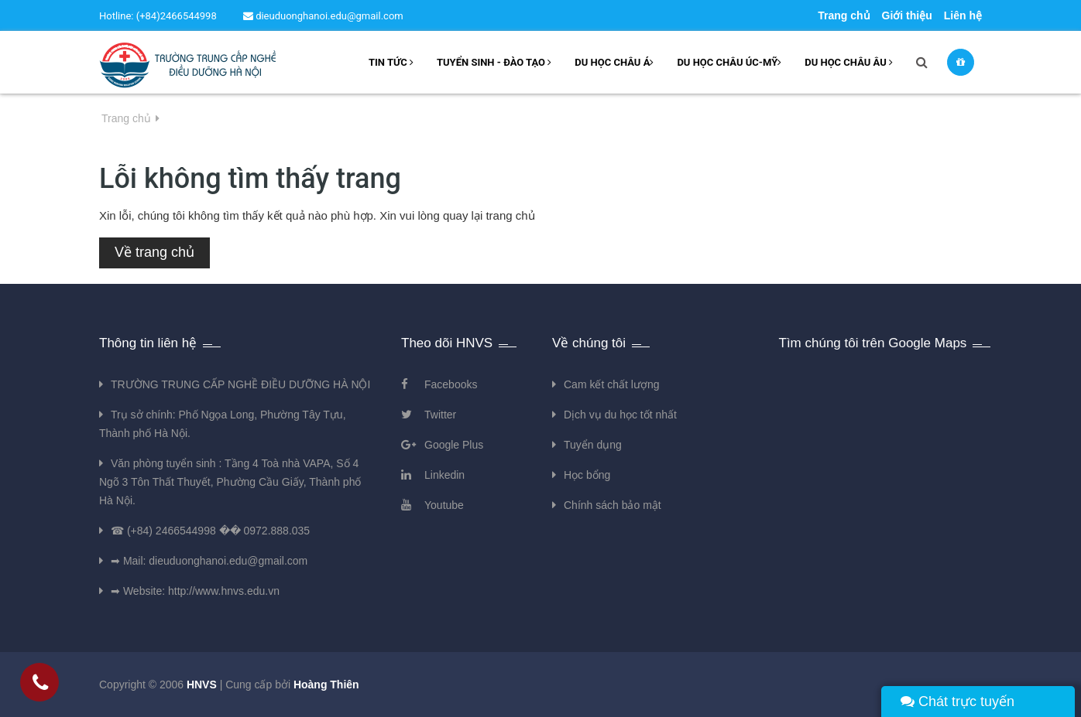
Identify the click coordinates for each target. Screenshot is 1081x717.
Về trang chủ (154, 252)
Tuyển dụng (593, 445)
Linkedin (444, 475)
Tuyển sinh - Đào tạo (494, 62)
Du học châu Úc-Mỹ (729, 62)
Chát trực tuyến (957, 701)
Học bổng (587, 475)
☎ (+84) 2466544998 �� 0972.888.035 (210, 530)
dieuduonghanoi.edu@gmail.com (323, 16)
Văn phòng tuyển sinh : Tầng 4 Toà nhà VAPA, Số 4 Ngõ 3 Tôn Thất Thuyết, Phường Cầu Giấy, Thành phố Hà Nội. (230, 482)
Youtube (444, 505)
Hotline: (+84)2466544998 (158, 16)
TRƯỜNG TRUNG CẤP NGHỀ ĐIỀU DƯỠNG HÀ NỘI (240, 384)
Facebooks (450, 384)
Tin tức (391, 62)
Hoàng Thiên (326, 684)
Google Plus (453, 445)
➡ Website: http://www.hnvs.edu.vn (195, 591)
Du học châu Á (614, 62)
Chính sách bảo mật (612, 505)
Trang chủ (844, 15)
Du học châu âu (849, 62)
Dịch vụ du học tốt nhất (620, 414)
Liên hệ (963, 15)
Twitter (440, 414)
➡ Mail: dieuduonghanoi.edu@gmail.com (209, 561)
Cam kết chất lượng (611, 384)
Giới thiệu (907, 15)
